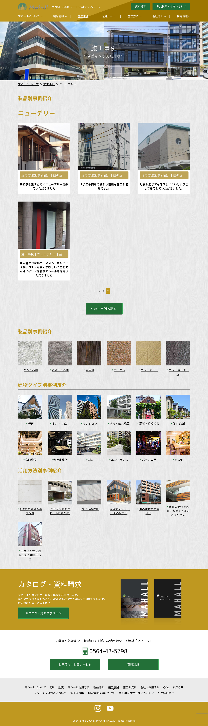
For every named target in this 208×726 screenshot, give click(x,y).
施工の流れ (129, 687)
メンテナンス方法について (50, 693)
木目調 (90, 370)
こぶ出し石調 (60, 370)
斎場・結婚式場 (149, 423)
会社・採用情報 (149, 687)
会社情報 (157, 16)
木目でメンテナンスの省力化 (120, 511)
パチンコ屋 (149, 460)
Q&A (166, 687)
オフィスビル (60, 423)
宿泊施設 (31, 460)
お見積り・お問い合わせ (171, 6)
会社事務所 (60, 460)
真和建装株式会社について (136, 693)
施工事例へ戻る (105, 308)
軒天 (31, 423)
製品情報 (58, 16)
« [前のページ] (100, 291)
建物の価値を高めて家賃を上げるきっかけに (178, 511)
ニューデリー (149, 370)
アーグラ (119, 370)
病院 (90, 460)
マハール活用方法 (78, 687)
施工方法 (133, 16)
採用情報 (183, 16)
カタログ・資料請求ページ (43, 613)
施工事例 (83, 16)
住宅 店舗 (179, 423)
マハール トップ (28, 84)
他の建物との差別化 (149, 511)
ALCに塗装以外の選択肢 (31, 511)
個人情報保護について (101, 693)
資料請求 (140, 6)
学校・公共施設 (120, 423)
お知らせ (178, 687)
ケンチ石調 (31, 370)
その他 (179, 460)
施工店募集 (77, 693)
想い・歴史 (57, 687)
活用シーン (108, 16)
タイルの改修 (90, 509)
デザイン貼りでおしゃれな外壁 (60, 511)
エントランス (119, 460)
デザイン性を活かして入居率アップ (30, 555)
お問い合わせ (166, 693)
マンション (90, 423)
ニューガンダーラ (179, 372)
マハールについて (29, 16)
